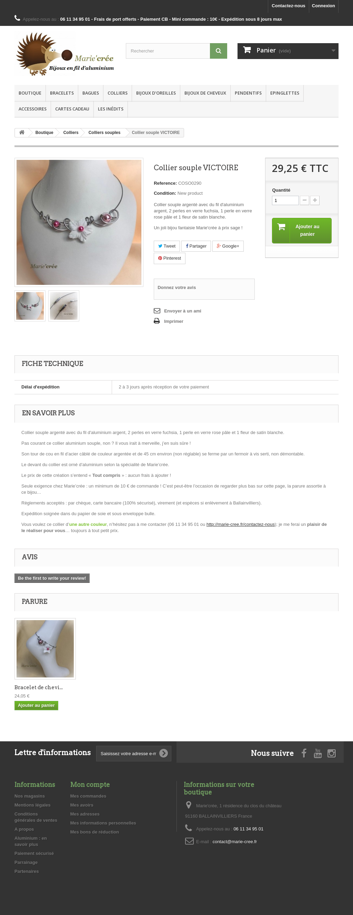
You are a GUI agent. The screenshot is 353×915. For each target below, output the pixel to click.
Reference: (165, 183)
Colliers (118, 93)
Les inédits (110, 109)
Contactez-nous (288, 5)
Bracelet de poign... (38, 687)
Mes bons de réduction (94, 832)
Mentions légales (32, 805)
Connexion (323, 5)
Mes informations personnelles (103, 823)
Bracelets (62, 93)
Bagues (90, 93)
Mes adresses (85, 814)
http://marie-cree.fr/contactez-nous (240, 524)
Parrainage (26, 862)
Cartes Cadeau (72, 109)
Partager (196, 246)
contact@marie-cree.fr (235, 841)
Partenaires (26, 871)
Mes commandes (88, 796)
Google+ (228, 246)
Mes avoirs (81, 805)
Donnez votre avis (177, 287)
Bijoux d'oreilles (156, 93)
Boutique (30, 93)
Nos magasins (29, 796)
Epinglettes (284, 93)
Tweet (166, 246)
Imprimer (173, 321)
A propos (24, 829)
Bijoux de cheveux (205, 93)
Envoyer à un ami (182, 311)
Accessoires (33, 109)
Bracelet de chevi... (107, 687)
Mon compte (90, 784)
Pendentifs (248, 93)
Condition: (165, 193)
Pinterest (169, 258)
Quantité (281, 190)
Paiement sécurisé (34, 853)
